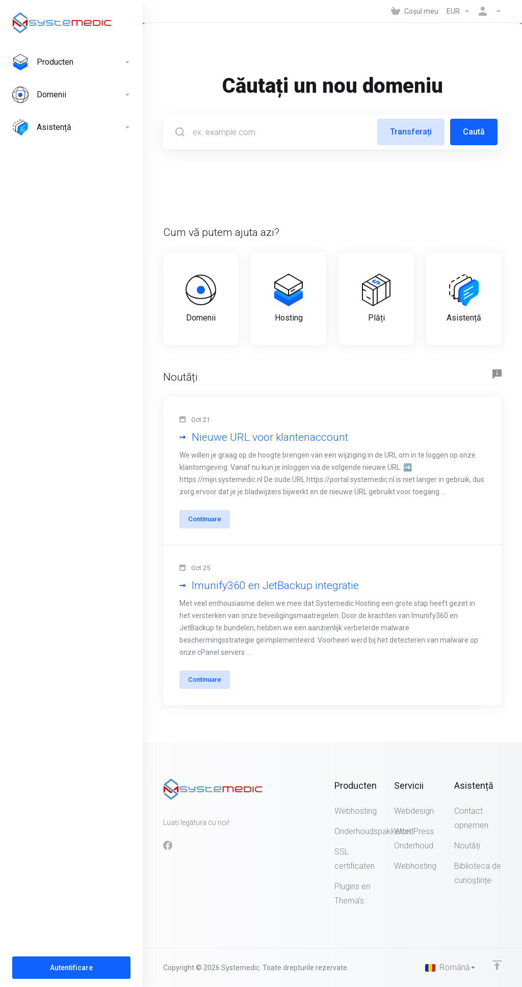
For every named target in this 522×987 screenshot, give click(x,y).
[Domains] (71, 94)
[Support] (71, 127)
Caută (474, 132)
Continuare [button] (204, 519)
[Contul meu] (488, 11)
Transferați (411, 132)
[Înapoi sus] (497, 965)
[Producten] (71, 62)
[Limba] (450, 967)
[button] (332, 471)
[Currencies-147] (458, 11)
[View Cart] (414, 11)
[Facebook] (167, 845)
